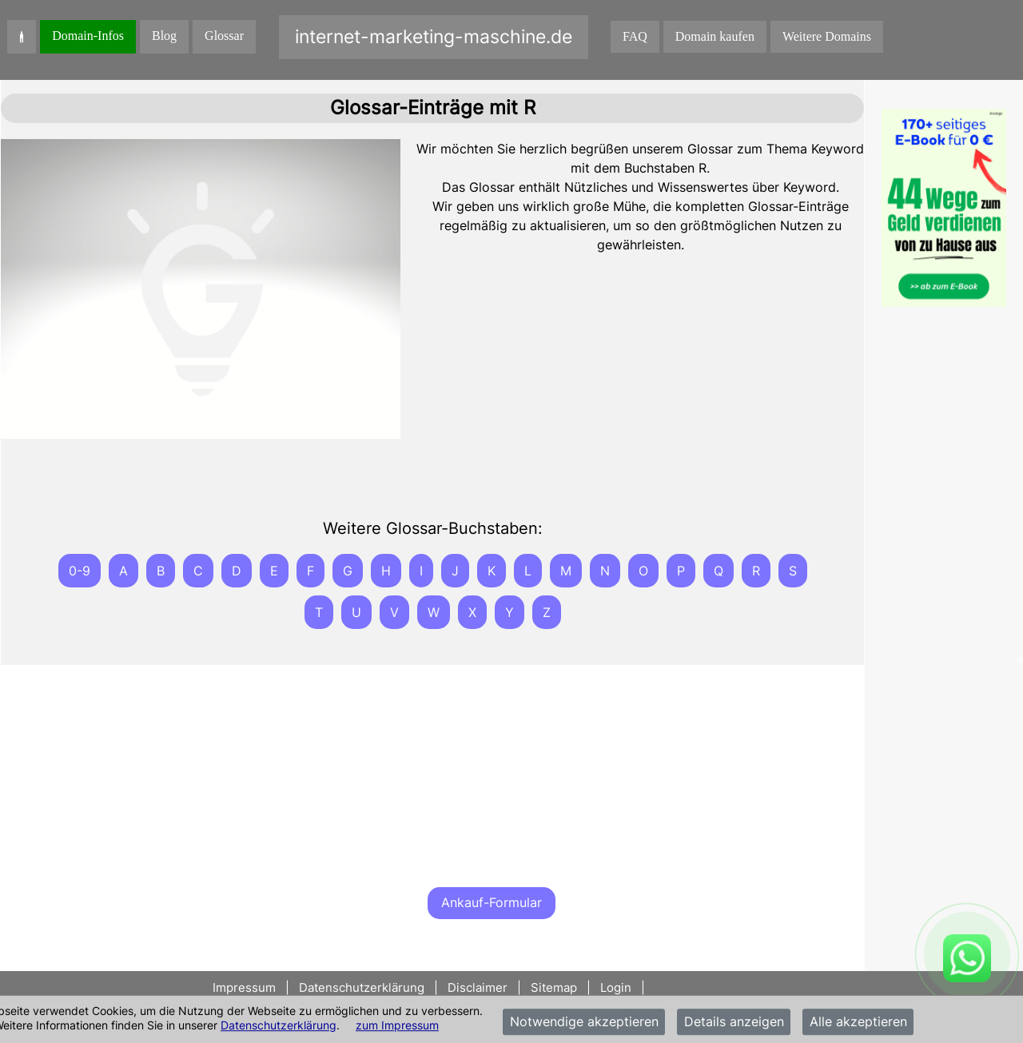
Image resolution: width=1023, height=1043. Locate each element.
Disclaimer (478, 987)
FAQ (635, 36)
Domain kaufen (714, 36)
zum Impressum (397, 1025)
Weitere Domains (826, 36)
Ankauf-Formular (491, 902)
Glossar (224, 35)
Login (615, 987)
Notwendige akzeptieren (584, 1022)
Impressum (246, 987)
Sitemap (554, 987)
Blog (164, 35)
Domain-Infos (88, 35)
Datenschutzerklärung (278, 1025)
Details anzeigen (734, 1022)
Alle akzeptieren (858, 1022)
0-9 (79, 571)
